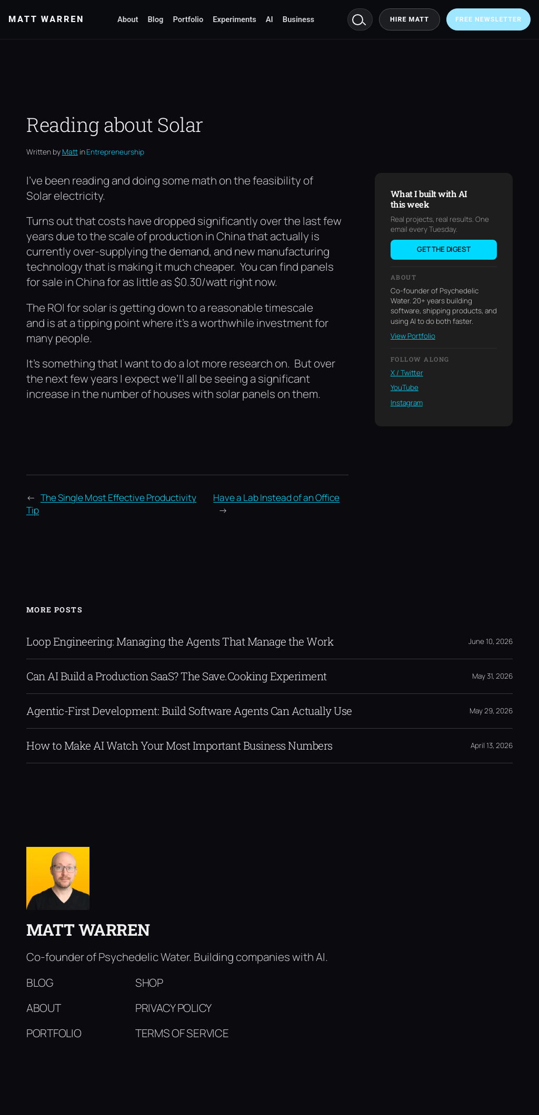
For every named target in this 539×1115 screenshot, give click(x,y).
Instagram (407, 402)
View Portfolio (413, 336)
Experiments (234, 19)
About (127, 19)
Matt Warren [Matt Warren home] (46, 19)
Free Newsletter (488, 19)
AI (269, 19)
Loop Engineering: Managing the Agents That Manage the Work (179, 641)
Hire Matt (409, 19)
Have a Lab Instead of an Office (276, 497)
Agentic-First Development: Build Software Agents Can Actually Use (189, 711)
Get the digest (443, 249)
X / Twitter (407, 372)
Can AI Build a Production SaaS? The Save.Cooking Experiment (176, 676)
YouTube (404, 387)
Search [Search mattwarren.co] (360, 19)
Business (298, 19)
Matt (70, 152)
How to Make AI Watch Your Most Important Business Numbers (179, 745)
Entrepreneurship (115, 152)
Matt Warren (88, 929)
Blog (156, 19)
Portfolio (188, 19)
